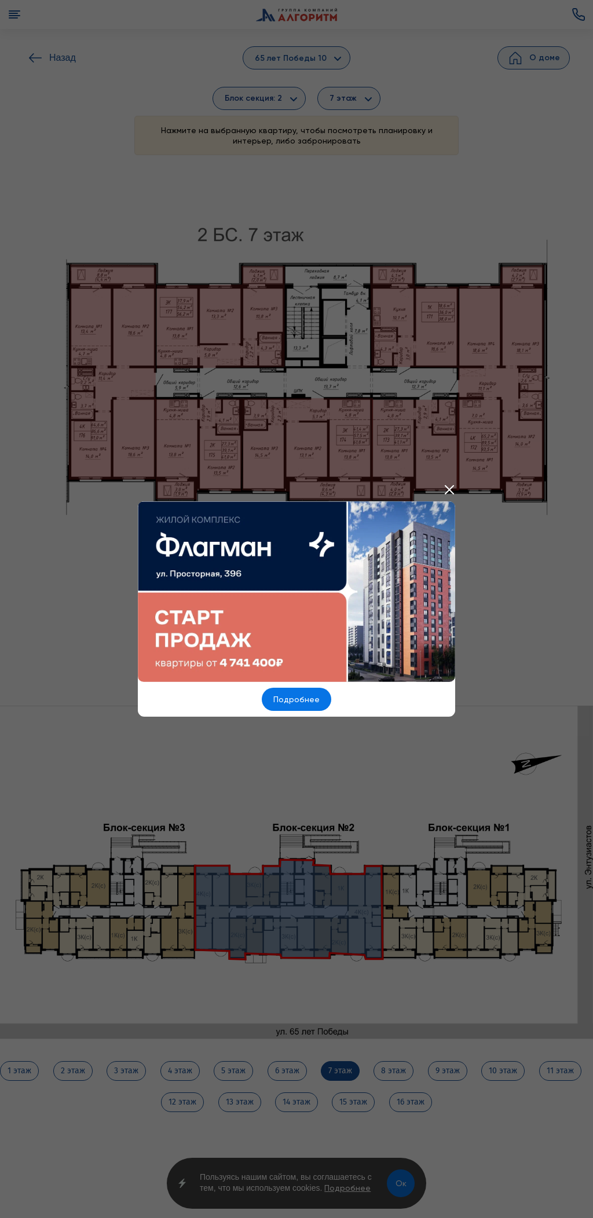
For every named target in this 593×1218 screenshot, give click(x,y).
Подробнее (296, 699)
